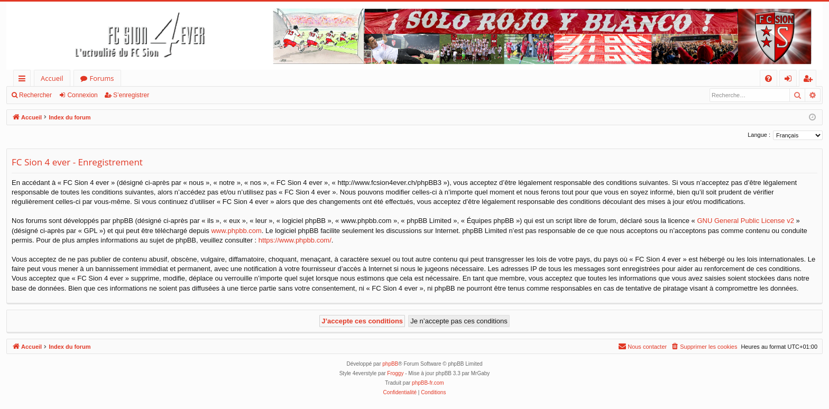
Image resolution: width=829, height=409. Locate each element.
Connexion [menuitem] (790, 80)
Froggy (395, 373)
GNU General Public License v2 (745, 221)
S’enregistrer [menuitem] (810, 80)
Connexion (82, 95)
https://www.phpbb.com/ (295, 240)
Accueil (52, 78)
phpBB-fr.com (428, 383)
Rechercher (35, 95)
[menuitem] (768, 78)
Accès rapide (24, 80)
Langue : (759, 135)
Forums (102, 78)
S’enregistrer (131, 95)
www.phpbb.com (236, 231)
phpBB (390, 364)
